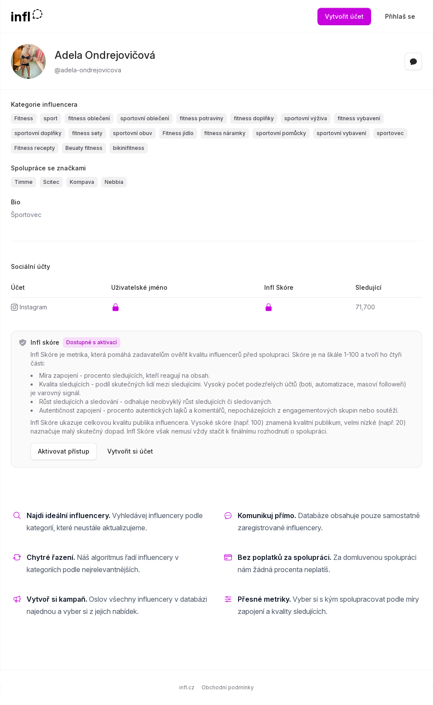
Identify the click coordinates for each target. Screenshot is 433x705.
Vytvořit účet (344, 16)
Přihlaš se (400, 16)
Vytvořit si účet (130, 451)
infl (21, 16)
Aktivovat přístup (63, 451)
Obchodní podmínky (227, 687)
